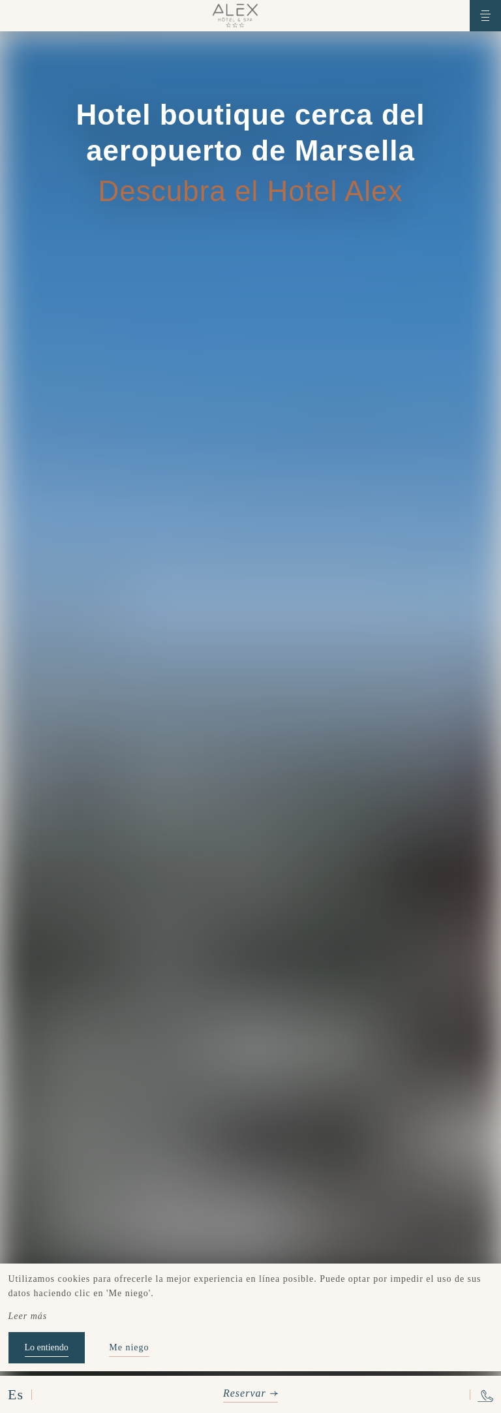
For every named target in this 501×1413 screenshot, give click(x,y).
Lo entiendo (46, 1347)
